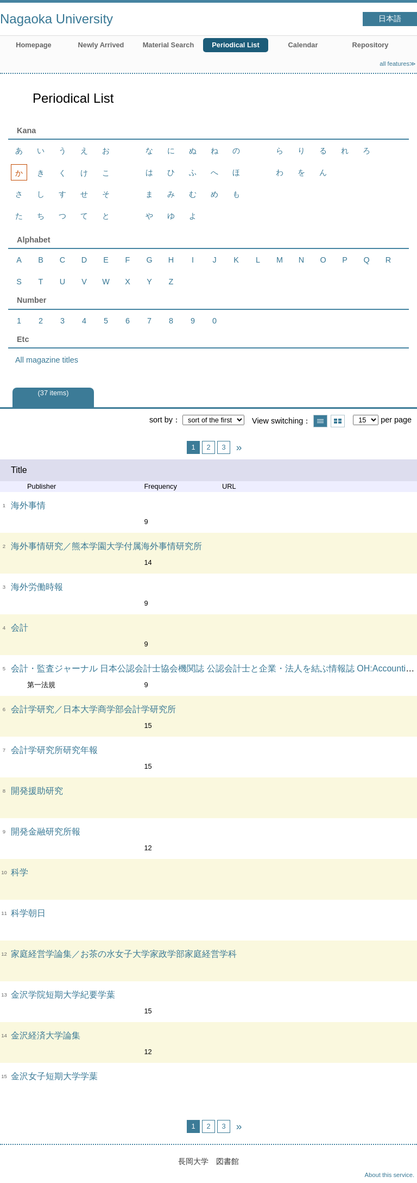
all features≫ (398, 63)
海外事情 (28, 505)
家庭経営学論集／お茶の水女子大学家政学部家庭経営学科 (124, 953)
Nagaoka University (56, 18)
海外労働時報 (37, 587)
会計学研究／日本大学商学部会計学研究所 (93, 709)
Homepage (33, 45)
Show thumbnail (338, 421)
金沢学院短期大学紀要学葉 (63, 994)
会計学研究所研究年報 (54, 750)
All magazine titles (46, 360)
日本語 (389, 19)
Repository (370, 45)
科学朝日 (28, 913)
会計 (19, 627)
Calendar (303, 45)
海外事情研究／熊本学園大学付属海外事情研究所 (106, 546)
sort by (161, 419)
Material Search (168, 45)
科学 (19, 872)
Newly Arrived (101, 45)
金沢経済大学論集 (45, 1035)
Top (398, 1164)
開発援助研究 (37, 790)
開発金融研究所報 (45, 831)
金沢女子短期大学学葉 (54, 1076)
